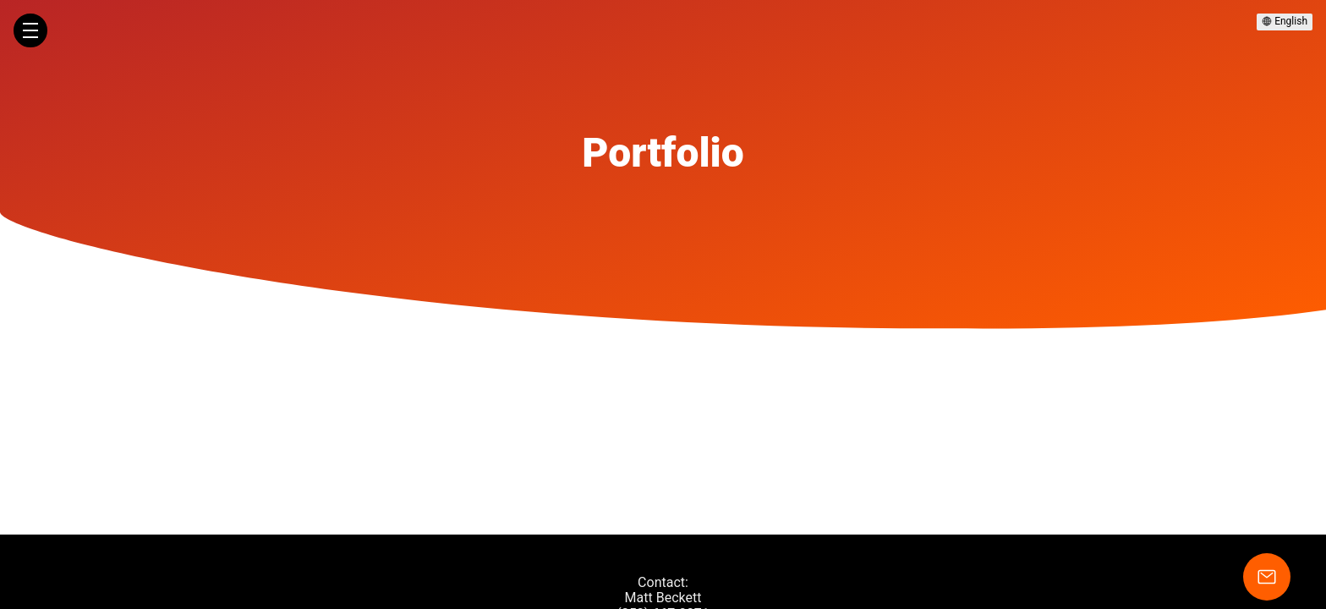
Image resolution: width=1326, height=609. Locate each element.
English (1284, 21)
